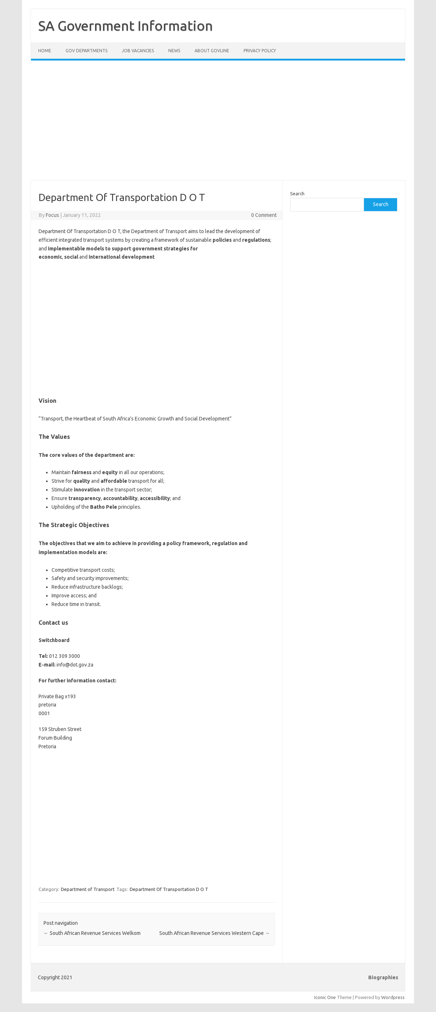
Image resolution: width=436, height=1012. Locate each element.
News (174, 50)
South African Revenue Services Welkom (92, 933)
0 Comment (264, 215)
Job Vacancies (138, 50)
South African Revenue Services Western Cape (214, 933)
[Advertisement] (218, 124)
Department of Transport (88, 889)
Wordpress (393, 997)
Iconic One (325, 997)
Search (297, 193)
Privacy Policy (260, 50)
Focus (52, 215)
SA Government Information (125, 25)
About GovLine (212, 50)
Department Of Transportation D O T (169, 889)
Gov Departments (86, 50)
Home (44, 50)
